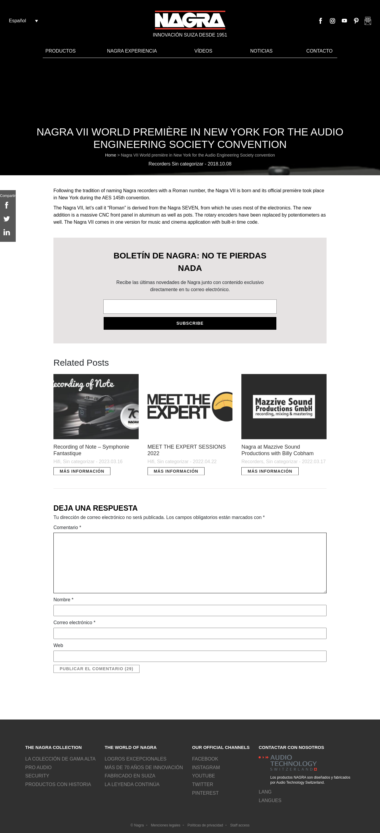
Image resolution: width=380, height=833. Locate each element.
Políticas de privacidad (205, 825)
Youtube (344, 21)
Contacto (319, 50)
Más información (82, 474)
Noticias (261, 50)
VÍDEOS (203, 50)
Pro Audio (38, 767)
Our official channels (221, 747)
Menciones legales (165, 825)
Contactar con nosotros (291, 747)
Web (58, 645)
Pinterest (356, 21)
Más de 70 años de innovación (143, 767)
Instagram (332, 21)
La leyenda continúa (131, 784)
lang (265, 791)
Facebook (320, 21)
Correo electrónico (74, 622)
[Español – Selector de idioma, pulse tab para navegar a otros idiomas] (23, 21)
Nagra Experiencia (132, 50)
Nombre (63, 599)
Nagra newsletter (368, 21)
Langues (270, 800)
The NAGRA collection (53, 747)
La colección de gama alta (60, 758)
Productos (60, 50)
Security (37, 775)
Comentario (67, 527)
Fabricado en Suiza (129, 775)
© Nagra (137, 825)
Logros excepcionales (135, 758)
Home (110, 155)
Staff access (239, 825)
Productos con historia (58, 784)
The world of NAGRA (130, 747)
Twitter (202, 784)
